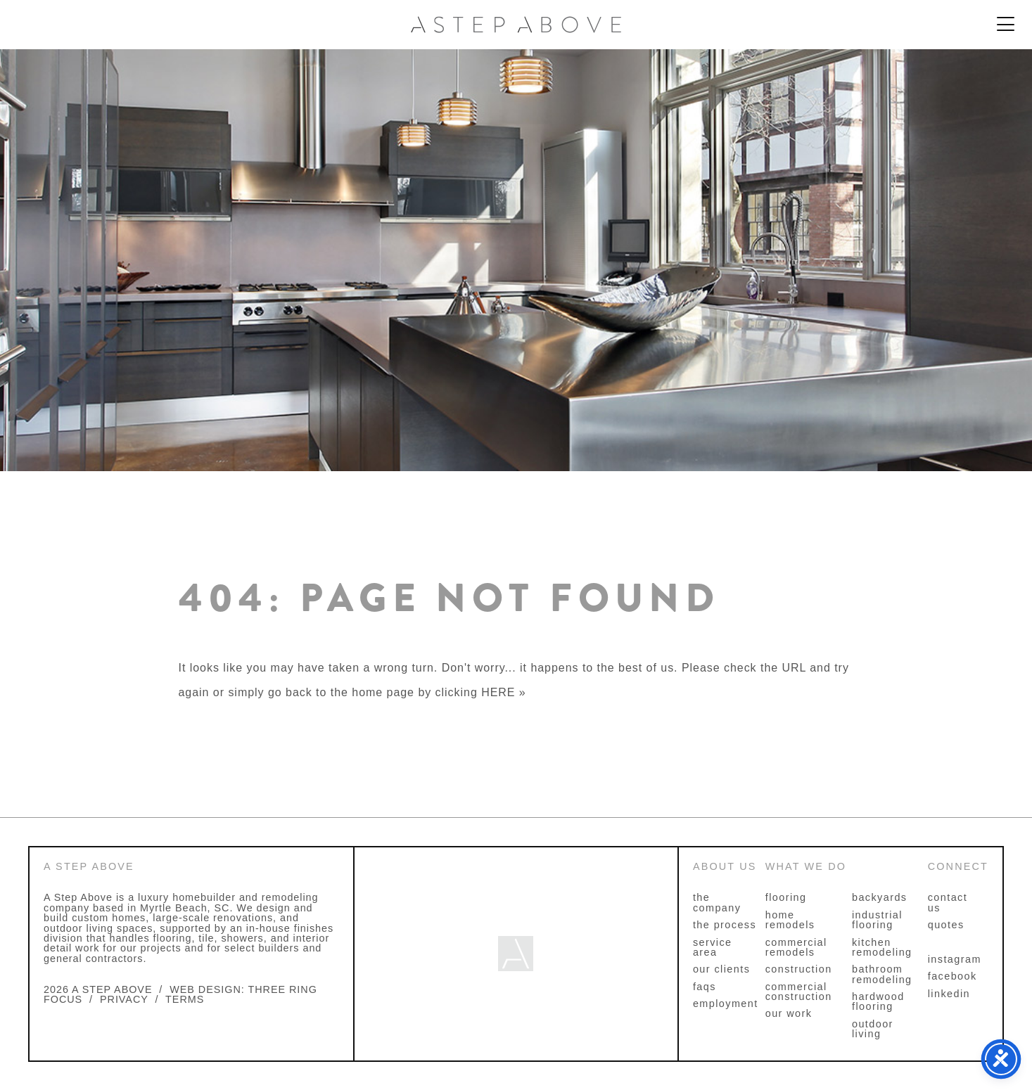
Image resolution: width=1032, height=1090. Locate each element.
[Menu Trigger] (1005, 25)
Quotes (946, 924)
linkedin (949, 993)
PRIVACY (124, 999)
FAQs (704, 986)
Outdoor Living (872, 1028)
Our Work (789, 1013)
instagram (954, 959)
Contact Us (947, 902)
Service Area (712, 947)
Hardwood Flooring (878, 1001)
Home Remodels (790, 919)
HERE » (503, 692)
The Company (717, 902)
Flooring (786, 897)
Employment (725, 1003)
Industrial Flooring (877, 919)
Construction (798, 969)
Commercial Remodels (796, 947)
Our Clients (721, 969)
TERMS (184, 999)
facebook (952, 976)
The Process (724, 924)
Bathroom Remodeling (882, 974)
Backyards (879, 897)
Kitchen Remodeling (882, 947)
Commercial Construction (798, 991)
